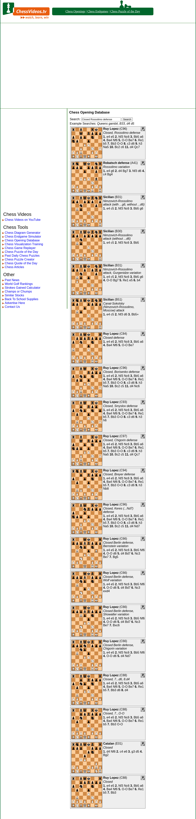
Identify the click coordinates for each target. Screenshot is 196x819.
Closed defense (113, 337)
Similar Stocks (14, 295)
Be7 (131, 140)
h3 (140, 143)
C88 (123, 675)
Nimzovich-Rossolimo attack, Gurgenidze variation (122, 271)
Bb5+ (135, 314)
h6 (105, 420)
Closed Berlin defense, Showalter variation (118, 612)
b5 (105, 143)
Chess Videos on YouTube (23, 219)
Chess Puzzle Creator (20, 259)
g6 (112, 171)
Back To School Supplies (21, 299)
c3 (128, 143)
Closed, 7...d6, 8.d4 (116, 679)
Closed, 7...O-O (113, 713)
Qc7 (137, 147)
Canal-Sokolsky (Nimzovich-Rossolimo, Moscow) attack (118, 307)
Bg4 (109, 174)
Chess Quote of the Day (21, 263)
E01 (118, 743)
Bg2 (105, 755)
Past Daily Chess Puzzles (22, 255)
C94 (123, 470)
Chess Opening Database (22, 240)
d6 (133, 143)
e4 (108, 136)
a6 (141, 136)
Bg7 (125, 171)
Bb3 (113, 143)
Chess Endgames (97, 11)
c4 (104, 174)
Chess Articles (14, 267)
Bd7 (127, 553)
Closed (108, 747)
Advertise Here (15, 303)
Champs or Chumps (18, 291)
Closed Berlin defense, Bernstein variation (118, 544)
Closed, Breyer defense (119, 474)
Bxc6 (116, 625)
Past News (12, 280)
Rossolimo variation (116, 166)
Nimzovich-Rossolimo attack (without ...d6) (118, 237)
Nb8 (106, 488)
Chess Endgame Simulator (23, 236)
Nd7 (137, 526)
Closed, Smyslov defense (120, 406)
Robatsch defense (116, 162)
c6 (122, 147)
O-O (125, 140)
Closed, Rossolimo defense (121, 132)
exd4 (106, 591)
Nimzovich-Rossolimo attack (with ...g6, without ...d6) (124, 202)
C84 (123, 333)
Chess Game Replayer (20, 248)
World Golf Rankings (19, 283)
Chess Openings (75, 11)
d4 (131, 147)
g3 (133, 751)
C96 (123, 128)
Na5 (106, 147)
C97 (123, 436)
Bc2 (117, 147)
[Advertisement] (41, 65)
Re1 (141, 140)
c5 (112, 208)
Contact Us (12, 306)
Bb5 (136, 136)
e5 (112, 136)
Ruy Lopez (111, 128)
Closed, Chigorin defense (120, 440)
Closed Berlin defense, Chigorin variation (118, 646)
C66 (123, 538)
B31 (118, 197)
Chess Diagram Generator (22, 232)
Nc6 (126, 136)
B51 (118, 299)
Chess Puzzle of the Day (125, 11)
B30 (118, 231)
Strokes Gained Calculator (22, 287)
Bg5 (115, 557)
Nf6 (115, 140)
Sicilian (108, 197)
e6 (125, 751)
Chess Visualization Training (24, 244)
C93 (123, 402)
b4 (138, 280)
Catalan (108, 743)
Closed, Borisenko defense (121, 371)
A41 (134, 162)
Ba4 (109, 140)
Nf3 (120, 136)
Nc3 (137, 553)
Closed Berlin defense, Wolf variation (118, 578)
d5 (137, 751)
